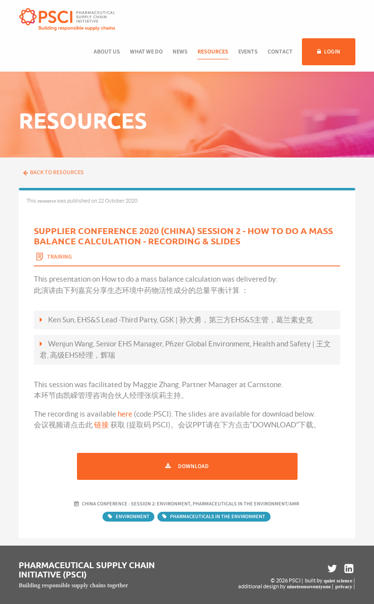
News (180, 52)
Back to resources (53, 172)
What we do (146, 52)
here (125, 414)
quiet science (338, 580)
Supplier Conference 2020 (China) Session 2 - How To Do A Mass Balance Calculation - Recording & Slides (183, 236)
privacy (343, 586)
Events (248, 52)
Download (193, 466)
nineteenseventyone (308, 586)
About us (107, 52)
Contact (280, 52)
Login (332, 52)
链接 (101, 424)
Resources (213, 52)
